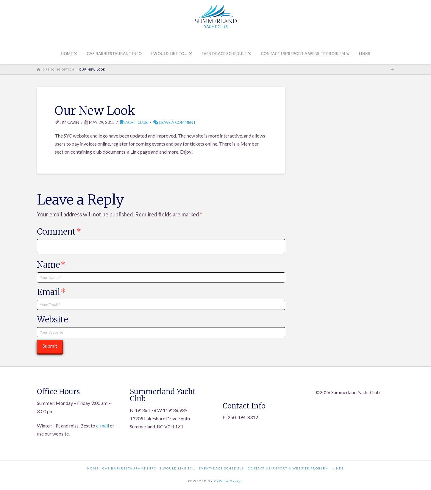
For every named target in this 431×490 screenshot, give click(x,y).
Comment (59, 232)
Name (51, 265)
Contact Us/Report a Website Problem (288, 468)
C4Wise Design (228, 481)
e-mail (102, 425)
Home (93, 468)
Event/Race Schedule (221, 468)
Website (52, 319)
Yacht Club (134, 122)
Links (338, 468)
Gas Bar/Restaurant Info (129, 468)
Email (51, 292)
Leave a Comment (174, 122)
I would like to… (177, 468)
